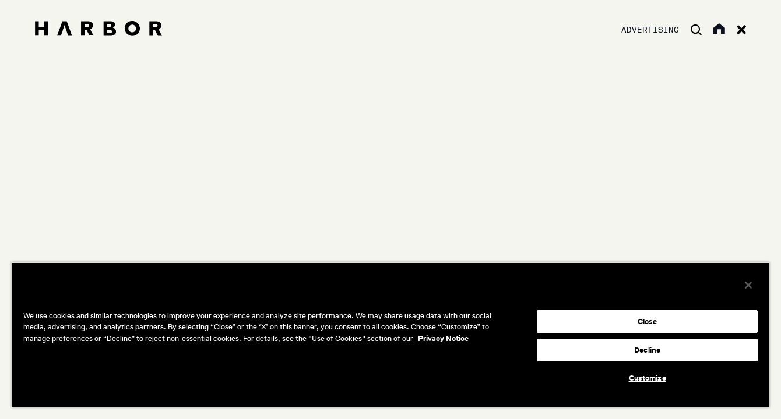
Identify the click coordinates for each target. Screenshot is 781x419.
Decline (647, 350)
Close (647, 321)
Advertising (650, 30)
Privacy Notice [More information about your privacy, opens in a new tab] (443, 338)
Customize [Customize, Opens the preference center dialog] (647, 378)
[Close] (748, 285)
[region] (390, 334)
